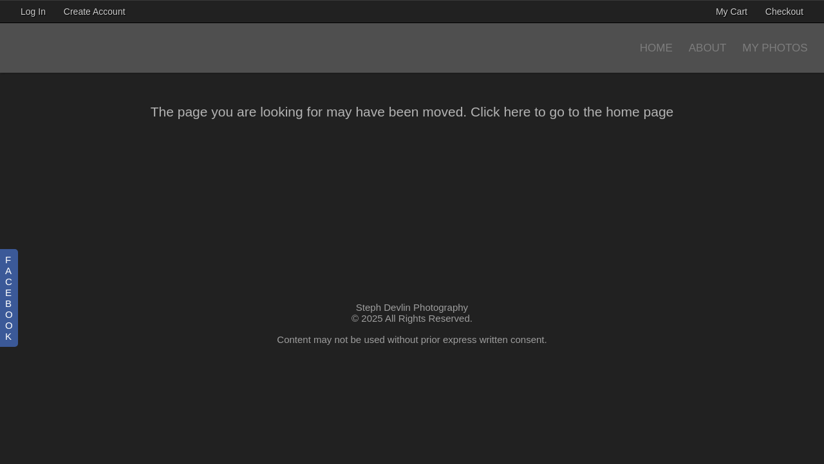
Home (656, 48)
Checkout (784, 11)
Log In (33, 11)
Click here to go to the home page (572, 111)
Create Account (95, 11)
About (708, 48)
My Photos (774, 48)
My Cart (733, 11)
